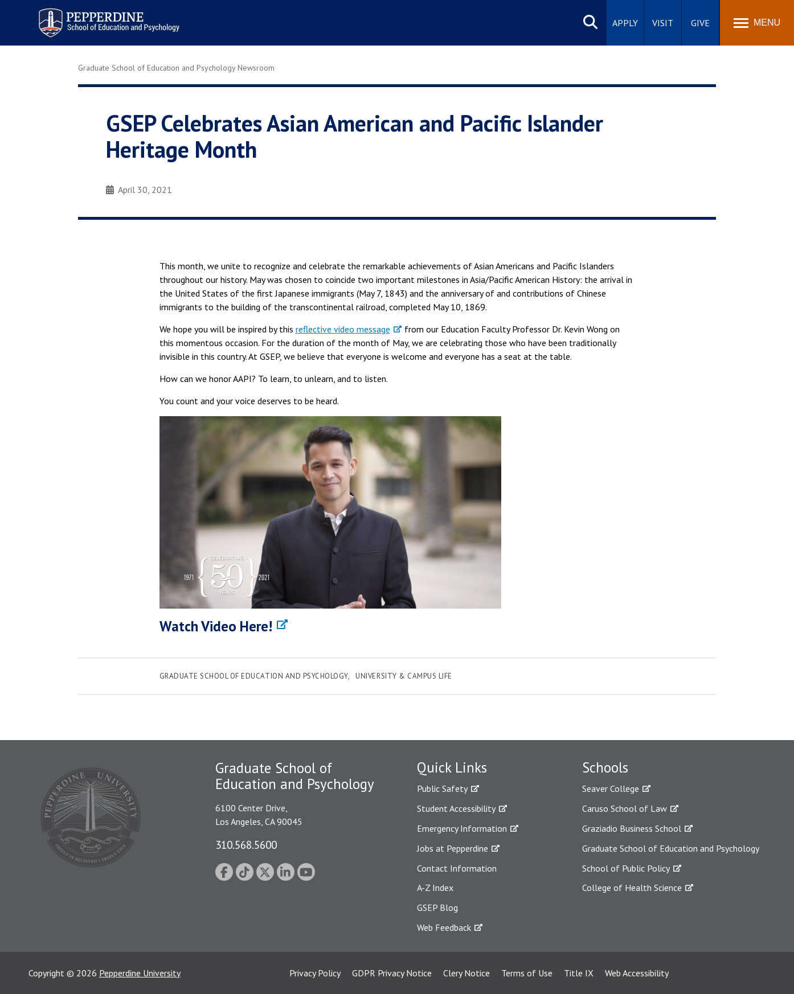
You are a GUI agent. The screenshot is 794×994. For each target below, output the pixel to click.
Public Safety (442, 788)
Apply (625, 22)
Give (700, 22)
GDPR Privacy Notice (392, 973)
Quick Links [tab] (452, 767)
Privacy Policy (315, 973)
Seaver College (610, 788)
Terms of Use (526, 973)
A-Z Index (435, 887)
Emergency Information (462, 828)
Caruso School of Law (624, 808)
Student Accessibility (456, 808)
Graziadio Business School (631, 828)
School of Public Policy (626, 868)
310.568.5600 (246, 844)
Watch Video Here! (215, 626)
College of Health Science (632, 887)
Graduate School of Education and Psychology (253, 676)
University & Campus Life (403, 676)
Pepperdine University (140, 973)
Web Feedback (444, 927)
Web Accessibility (637, 973)
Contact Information (457, 868)
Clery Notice (466, 973)
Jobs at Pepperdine (452, 848)
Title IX (579, 973)
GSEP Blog (437, 907)
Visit (662, 22)
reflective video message (343, 329)
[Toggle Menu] (757, 23)
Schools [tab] (605, 767)
